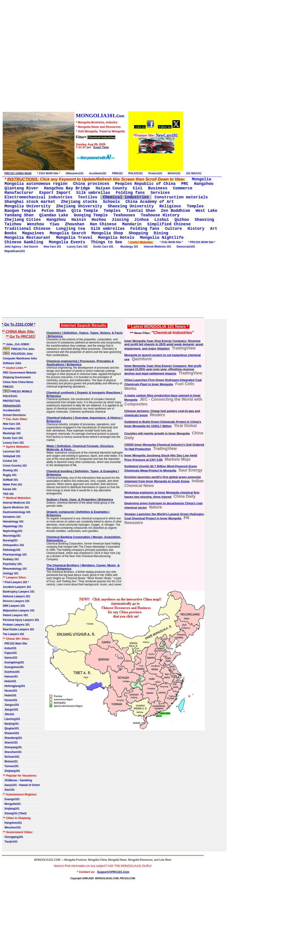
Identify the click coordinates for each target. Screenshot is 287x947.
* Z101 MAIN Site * (48, 173)
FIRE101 (117, 173)
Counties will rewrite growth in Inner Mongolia (157, 433)
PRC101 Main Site (15, 643)
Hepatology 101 (13, 526)
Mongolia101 (12, 803)
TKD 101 (8, 494)
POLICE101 (135, 173)
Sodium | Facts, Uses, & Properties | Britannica (79, 499)
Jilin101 (8, 714)
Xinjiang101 (11, 808)
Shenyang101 (12, 747)
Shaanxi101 (11, 733)
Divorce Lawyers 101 (16, 601)
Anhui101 (9, 648)
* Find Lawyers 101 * (16, 582)
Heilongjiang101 (14, 686)
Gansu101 (10, 657)
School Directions (14, 415)
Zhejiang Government (16, 377)
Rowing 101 (10, 470)
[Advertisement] (92, 56)
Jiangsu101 (11, 704)
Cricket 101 (10, 460)
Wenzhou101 (12, 827)
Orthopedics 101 (13, 545)
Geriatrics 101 (12, 516)
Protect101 (155, 173)
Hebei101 (9, 681)
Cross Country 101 (15, 465)
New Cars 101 (52, 246)
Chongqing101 (13, 837)
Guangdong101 (13, 662)
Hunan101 (10, 700)
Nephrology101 (12, 531)
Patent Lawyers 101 (15, 615)
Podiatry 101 (11, 559)
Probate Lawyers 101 (16, 624)
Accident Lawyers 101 (17, 587)
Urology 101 (10, 573)
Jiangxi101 (10, 709)
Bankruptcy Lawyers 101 (19, 591)
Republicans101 (14, 251)
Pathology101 (11, 549)
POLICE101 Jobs (18, 353)
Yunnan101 (11, 766)
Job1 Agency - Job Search (21, 246)
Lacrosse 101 (11, 451)
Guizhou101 (11, 671)
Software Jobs (12, 363)
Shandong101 (12, 737)
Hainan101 (10, 676)
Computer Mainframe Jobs (20, 358)
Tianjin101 (10, 841)
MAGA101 (174, 173)
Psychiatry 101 (12, 564)
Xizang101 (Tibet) (14, 813)
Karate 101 (10, 489)
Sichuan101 (11, 756)
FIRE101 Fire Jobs (19, 349)
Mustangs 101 (128, 246)
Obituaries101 (74, 173)
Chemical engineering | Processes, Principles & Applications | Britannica (80, 362)
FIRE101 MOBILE (17, 391)
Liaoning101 (11, 719)
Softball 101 (10, 479)
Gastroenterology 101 (16, 512)
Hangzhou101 (12, 822)
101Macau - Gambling (17, 780)
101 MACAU (193, 173)
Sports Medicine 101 (16, 507)
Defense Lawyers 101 (16, 596)
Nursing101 (10, 540)
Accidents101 (97, 173)
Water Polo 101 (12, 484)
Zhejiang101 (11, 770)
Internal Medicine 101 (157, 246)
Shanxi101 (10, 742)
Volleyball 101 (12, 456)
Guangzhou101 (13, 667)
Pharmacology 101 (15, 554)
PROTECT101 (11, 401)
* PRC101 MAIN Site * (201, 242)
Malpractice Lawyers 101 (19, 610)
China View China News (18, 382)
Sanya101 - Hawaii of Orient (21, 785)
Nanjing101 (11, 723)
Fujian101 (10, 653)
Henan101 (10, 690)
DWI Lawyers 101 (14, 605)
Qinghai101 (11, 728)
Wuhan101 (10, 761)
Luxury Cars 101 (77, 246)
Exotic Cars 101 (103, 246)
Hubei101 (9, 695)
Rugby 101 (10, 475)
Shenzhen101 (12, 752)
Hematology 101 (13, 521)
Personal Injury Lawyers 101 (21, 620)
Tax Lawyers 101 (13, 634)
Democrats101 (186, 246)
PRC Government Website (19, 372)
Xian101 (9, 789)
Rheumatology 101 (15, 568)
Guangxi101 (11, 799)
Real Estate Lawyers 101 (18, 629)
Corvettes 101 (12, 428)
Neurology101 (12, 535)
